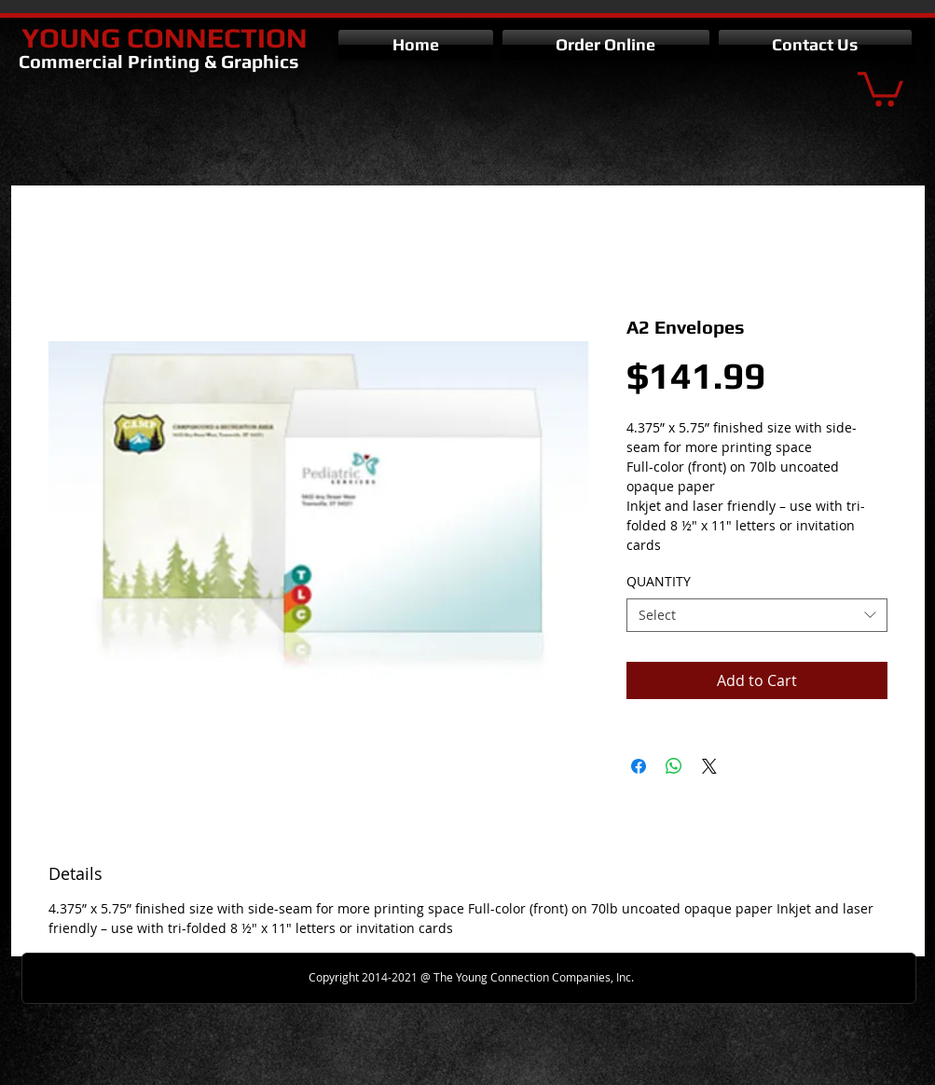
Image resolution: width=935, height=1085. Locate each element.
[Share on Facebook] (638, 766)
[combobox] (756, 615)
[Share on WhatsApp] (674, 766)
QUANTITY (658, 581)
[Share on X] (709, 766)
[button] (880, 87)
